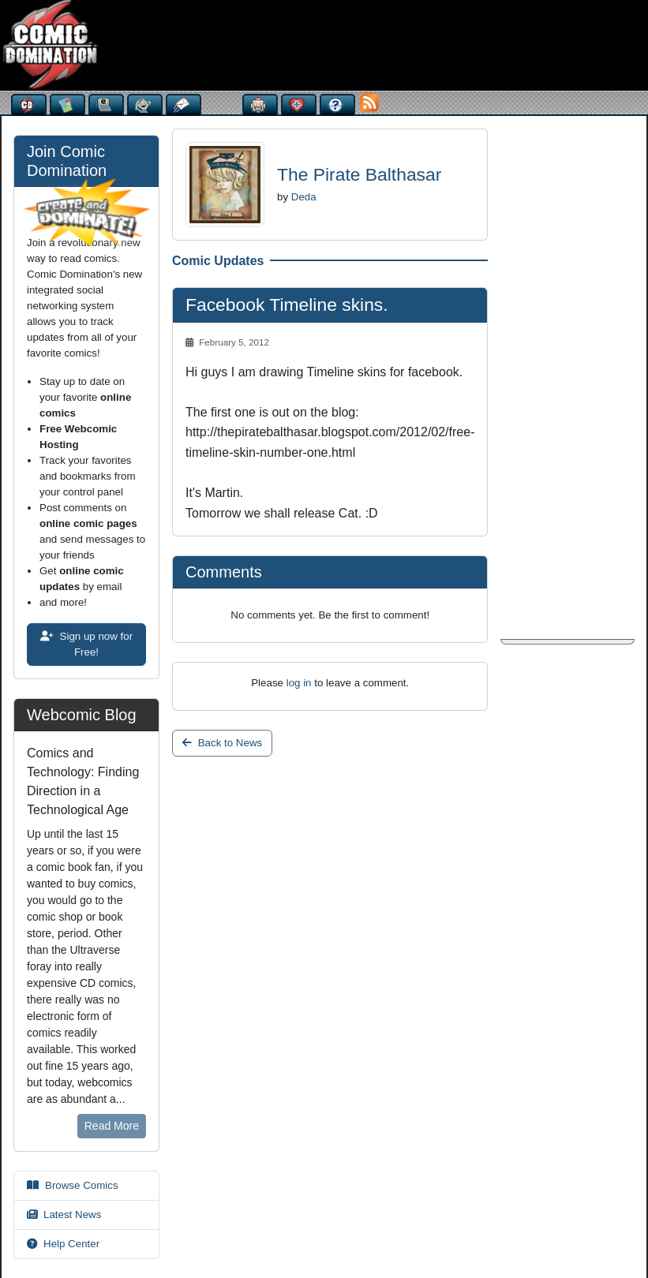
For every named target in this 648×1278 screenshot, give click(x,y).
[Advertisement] (312, 43)
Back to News (222, 743)
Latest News (64, 1214)
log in (299, 683)
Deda (304, 197)
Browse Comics (72, 1185)
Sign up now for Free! (86, 644)
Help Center (63, 1244)
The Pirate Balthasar (359, 174)
